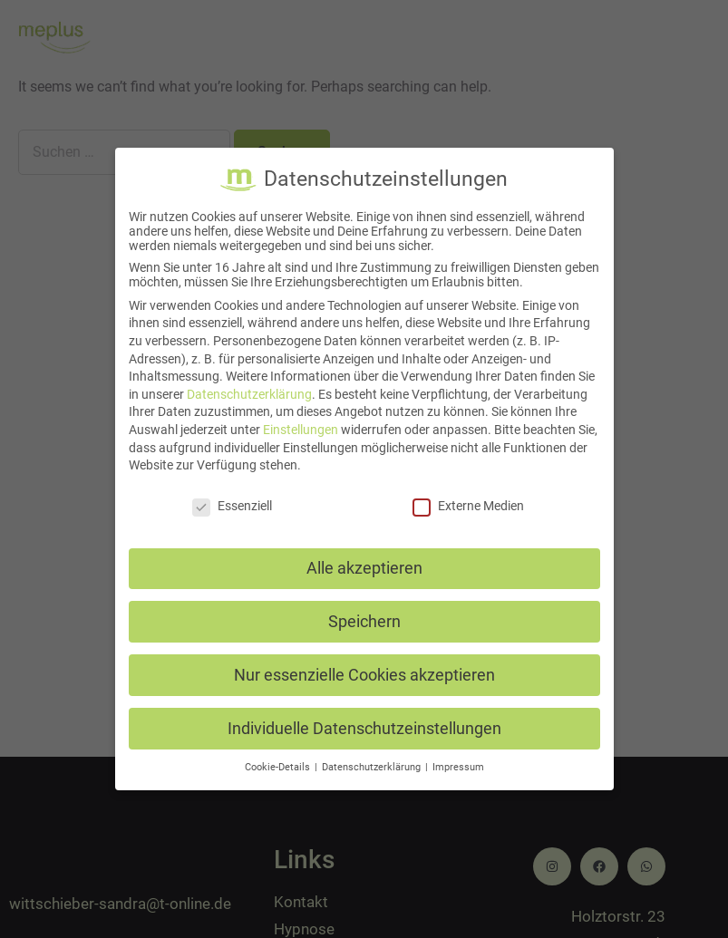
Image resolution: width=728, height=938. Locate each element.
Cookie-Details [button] (279, 767)
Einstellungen (300, 429)
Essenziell (232, 505)
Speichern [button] (364, 622)
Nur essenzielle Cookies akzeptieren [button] (364, 675)
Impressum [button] (458, 767)
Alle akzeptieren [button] (364, 568)
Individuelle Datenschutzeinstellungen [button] (364, 729)
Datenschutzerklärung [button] (372, 767)
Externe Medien (468, 505)
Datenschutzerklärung (249, 394)
